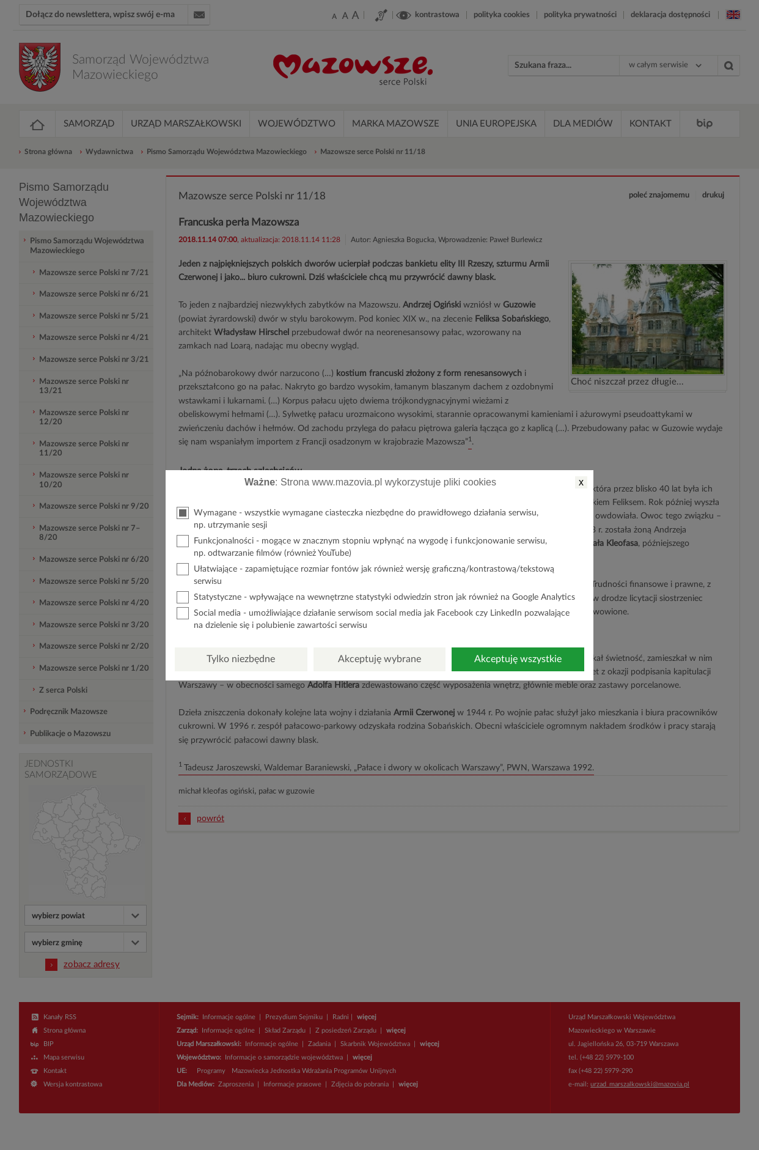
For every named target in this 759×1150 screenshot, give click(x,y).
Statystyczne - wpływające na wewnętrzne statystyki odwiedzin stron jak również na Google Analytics (376, 597)
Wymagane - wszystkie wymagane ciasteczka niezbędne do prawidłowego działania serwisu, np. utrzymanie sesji (357, 518)
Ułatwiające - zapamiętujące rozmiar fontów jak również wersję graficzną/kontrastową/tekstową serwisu (365, 574)
